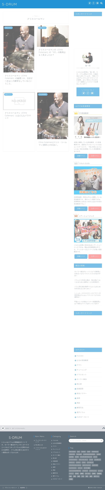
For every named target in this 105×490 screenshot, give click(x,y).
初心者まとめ (39, 445)
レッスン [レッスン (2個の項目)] (100, 470)
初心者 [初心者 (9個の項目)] (76, 473)
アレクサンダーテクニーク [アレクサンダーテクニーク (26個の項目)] (86, 456)
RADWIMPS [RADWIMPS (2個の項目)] (72, 454)
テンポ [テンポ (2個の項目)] (91, 459)
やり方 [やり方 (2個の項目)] (76, 456)
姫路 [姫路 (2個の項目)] (70, 476)
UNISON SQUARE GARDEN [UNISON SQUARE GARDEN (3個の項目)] (89, 454)
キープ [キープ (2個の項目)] (95, 456)
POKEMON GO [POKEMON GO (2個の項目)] (95, 451)
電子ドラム (81, 412)
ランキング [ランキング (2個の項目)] (85, 470)
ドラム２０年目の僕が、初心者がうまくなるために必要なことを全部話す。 (87, 280)
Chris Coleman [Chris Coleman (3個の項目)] (72, 451)
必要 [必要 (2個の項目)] (79, 476)
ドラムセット (82, 374)
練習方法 (80, 407)
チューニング (82, 369)
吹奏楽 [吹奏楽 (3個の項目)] (93, 473)
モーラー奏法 (82, 379)
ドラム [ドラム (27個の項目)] (83, 462)
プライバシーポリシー (11, 487)
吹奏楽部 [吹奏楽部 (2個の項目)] (99, 473)
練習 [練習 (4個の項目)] (91, 476)
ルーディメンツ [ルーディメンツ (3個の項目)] (93, 470)
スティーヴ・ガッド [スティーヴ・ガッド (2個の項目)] (83, 459)
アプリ (79, 365)
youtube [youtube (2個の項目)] (98, 454)
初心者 (79, 383)
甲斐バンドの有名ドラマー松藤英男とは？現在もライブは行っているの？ (87, 302)
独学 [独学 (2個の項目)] (87, 476)
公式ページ (95, 155)
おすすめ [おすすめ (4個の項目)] (71, 456)
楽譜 (78, 398)
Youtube (80, 355)
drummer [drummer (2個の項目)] (83, 451)
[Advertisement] (88, 30)
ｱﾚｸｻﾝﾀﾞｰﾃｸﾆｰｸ (83, 417)
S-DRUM (9, 4)
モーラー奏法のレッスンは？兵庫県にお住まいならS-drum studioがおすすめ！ (87, 273)
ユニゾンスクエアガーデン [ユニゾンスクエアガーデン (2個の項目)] (75, 470)
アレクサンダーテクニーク (41, 441)
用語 (78, 402)
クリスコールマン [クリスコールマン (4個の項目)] (73, 459)
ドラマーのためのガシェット (41, 448)
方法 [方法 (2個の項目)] (83, 476)
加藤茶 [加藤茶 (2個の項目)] (81, 473)
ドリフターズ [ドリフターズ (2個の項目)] (90, 462)
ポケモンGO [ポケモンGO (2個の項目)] (94, 465)
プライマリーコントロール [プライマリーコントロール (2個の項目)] (75, 465)
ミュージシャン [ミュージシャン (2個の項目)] (73, 468)
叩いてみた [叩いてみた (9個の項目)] (88, 473)
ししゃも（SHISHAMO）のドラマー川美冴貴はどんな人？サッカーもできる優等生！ (87, 294)
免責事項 (22, 487)
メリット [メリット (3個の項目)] (80, 468)
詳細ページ (81, 155)
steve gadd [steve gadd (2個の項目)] (79, 454)
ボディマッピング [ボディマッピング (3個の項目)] (86, 465)
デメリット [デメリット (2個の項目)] (72, 462)
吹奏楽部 (80, 388)
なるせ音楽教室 (82, 360)
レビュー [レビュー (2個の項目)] (71, 473)
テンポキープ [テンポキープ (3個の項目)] (97, 459)
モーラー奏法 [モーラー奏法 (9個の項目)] (87, 468)
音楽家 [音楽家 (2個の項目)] (71, 479)
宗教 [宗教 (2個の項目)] (74, 476)
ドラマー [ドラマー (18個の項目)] (78, 462)
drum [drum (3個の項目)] (78, 451)
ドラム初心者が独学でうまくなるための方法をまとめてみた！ (87, 287)
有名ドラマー (82, 393)
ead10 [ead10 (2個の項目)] (88, 451)
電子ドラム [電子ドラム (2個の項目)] (96, 476)
